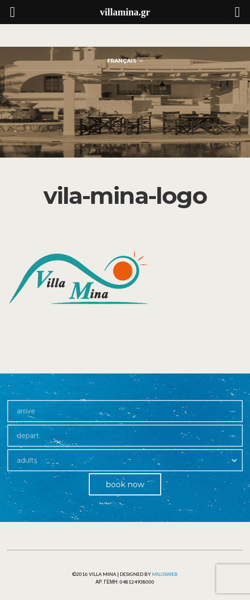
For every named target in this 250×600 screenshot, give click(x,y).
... (233, 408)
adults (27, 460)
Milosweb (165, 574)
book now (125, 484)
